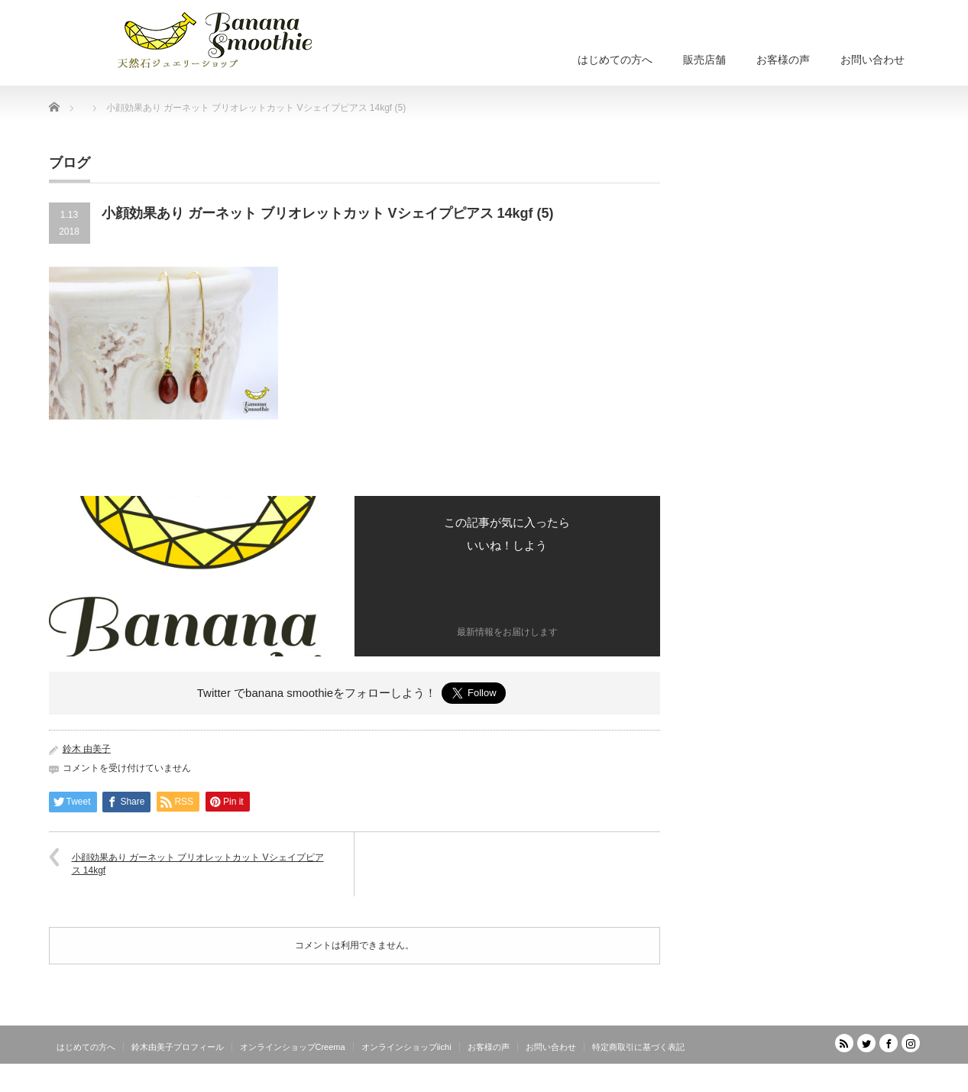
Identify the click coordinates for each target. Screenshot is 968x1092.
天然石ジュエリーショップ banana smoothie (828, 1080)
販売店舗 (704, 59)
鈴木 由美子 (87, 749)
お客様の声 (783, 59)
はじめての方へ (615, 59)
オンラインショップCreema (292, 1046)
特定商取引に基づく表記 (638, 1046)
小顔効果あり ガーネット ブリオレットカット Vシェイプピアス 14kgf (198, 864)
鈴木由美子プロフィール (177, 1046)
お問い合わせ (872, 59)
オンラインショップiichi (406, 1046)
